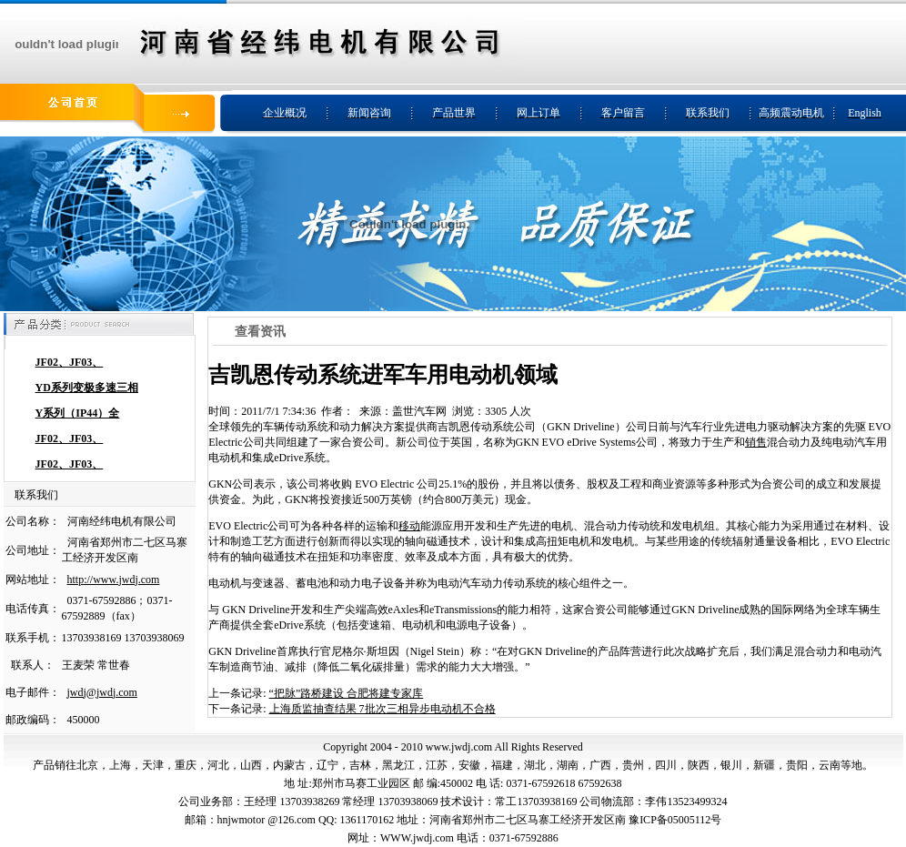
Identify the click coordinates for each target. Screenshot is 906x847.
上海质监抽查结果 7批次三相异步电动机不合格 (382, 708)
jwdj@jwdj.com (102, 692)
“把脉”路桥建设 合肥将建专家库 (346, 693)
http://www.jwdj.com (113, 579)
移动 (409, 525)
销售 (756, 442)
